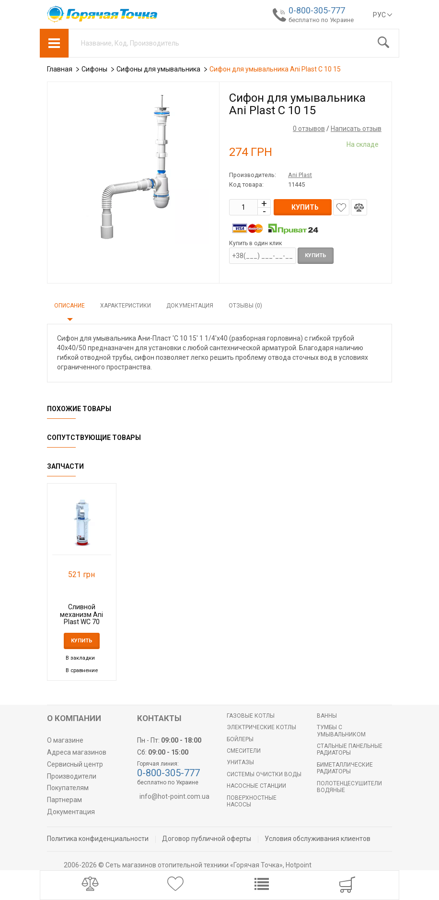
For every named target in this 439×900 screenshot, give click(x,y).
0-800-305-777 (317, 10)
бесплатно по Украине (321, 20)
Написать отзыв (356, 128)
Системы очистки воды (264, 774)
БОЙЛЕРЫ (240, 739)
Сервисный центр (75, 764)
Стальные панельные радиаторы (349, 749)
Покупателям (68, 788)
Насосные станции (256, 785)
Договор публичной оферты (206, 838)
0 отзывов (309, 128)
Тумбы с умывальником (341, 730)
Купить (315, 255)
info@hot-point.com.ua (174, 796)
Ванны (327, 715)
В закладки (80, 658)
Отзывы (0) (245, 305)
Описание (69, 305)
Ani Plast (300, 174)
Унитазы (240, 762)
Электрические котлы (261, 727)
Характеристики (125, 305)
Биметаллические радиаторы (345, 768)
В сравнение (82, 670)
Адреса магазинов (76, 752)
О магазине (65, 740)
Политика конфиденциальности (98, 838)
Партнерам (64, 800)
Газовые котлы (251, 715)
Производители (71, 776)
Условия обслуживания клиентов (317, 838)
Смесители (244, 750)
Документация (189, 305)
